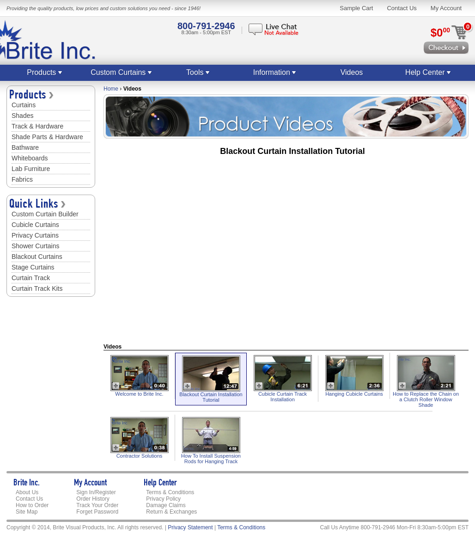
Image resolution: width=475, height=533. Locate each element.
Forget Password (97, 511)
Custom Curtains (121, 72)
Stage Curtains (33, 267)
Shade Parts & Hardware (47, 137)
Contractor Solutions (139, 456)
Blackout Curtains (37, 256)
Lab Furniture (31, 168)
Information (275, 72)
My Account (446, 8)
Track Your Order (97, 505)
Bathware (25, 147)
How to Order (32, 505)
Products (45, 72)
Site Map (26, 511)
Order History (92, 499)
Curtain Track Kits (37, 288)
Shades (22, 115)
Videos (352, 72)
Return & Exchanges (171, 511)
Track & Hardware (37, 126)
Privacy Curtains (35, 235)
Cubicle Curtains (35, 224)
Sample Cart (356, 8)
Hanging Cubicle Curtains (354, 394)
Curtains (24, 105)
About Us (27, 492)
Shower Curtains (36, 246)
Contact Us (401, 8)
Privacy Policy (163, 499)
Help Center (428, 72)
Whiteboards (30, 158)
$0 (440, 32)
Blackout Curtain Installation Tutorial (210, 397)
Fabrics (22, 179)
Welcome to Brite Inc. (139, 394)
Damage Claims (165, 505)
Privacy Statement (190, 527)
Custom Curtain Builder (45, 214)
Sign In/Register (96, 492)
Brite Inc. (26, 483)
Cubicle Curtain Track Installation (282, 396)
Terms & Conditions (170, 492)
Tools (198, 72)
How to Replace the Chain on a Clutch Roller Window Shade (426, 399)
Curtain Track (31, 278)
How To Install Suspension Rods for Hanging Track (211, 458)
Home (111, 89)
